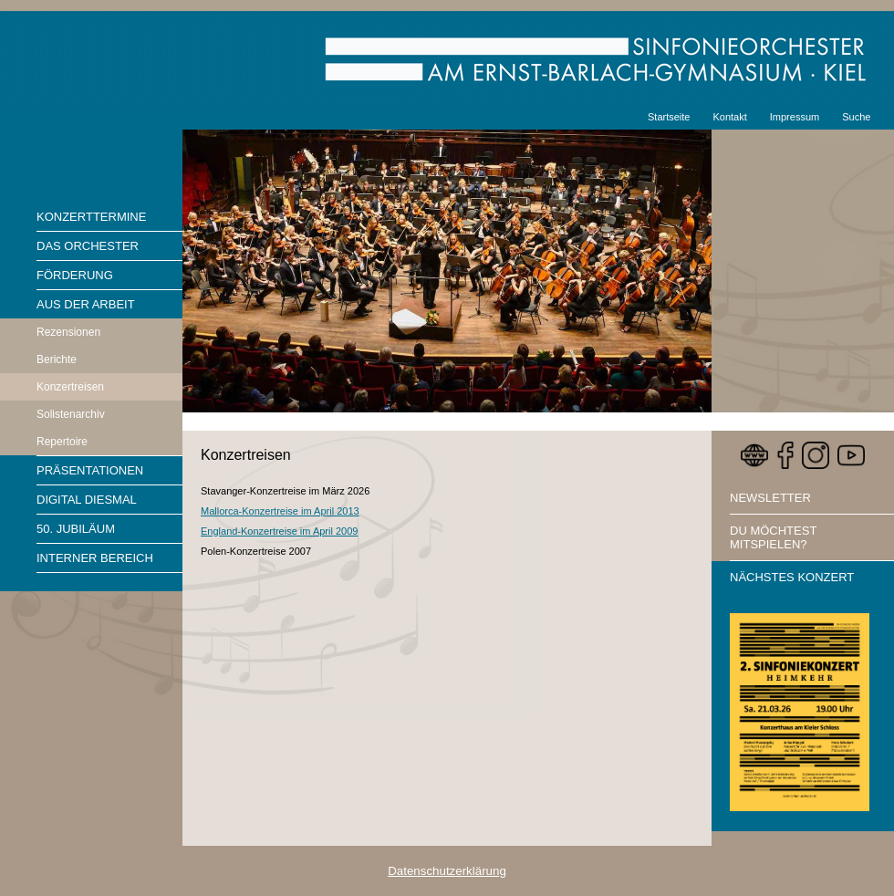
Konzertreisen (70, 386)
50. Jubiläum (75, 529)
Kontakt (729, 116)
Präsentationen (89, 470)
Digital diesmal (86, 499)
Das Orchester (87, 246)
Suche (856, 116)
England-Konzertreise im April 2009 (279, 531)
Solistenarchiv (70, 414)
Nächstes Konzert (792, 577)
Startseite (669, 116)
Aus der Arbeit (85, 304)
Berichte (56, 359)
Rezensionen (68, 332)
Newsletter (770, 498)
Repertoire (62, 441)
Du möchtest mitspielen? (773, 537)
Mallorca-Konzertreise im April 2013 (280, 510)
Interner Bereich (94, 558)
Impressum (794, 116)
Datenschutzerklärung (447, 871)
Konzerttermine (91, 217)
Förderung (74, 275)
